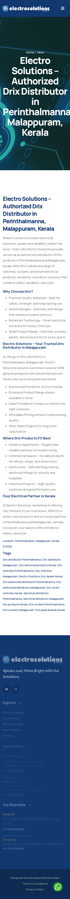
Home (30, 52)
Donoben (53, 878)
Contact (8, 737)
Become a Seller (13, 725)
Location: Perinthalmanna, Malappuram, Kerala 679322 (31, 543)
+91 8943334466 (13, 849)
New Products (12, 731)
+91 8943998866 (13, 830)
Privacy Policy (35, 889)
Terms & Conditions (35, 884)
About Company (13, 714)
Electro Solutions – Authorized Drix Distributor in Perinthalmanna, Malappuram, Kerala (28, 213)
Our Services (11, 719)
